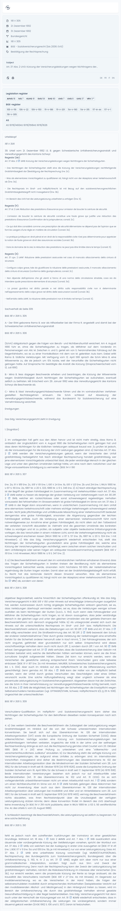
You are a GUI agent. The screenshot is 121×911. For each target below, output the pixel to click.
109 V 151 (36, 484)
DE (101, 77)
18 (11, 98)
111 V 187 (27, 663)
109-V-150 (36, 109)
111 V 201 (27, 749)
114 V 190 (70, 467)
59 (41, 98)
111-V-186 (49, 109)
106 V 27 (63, 877)
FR (105, 77)
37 (80, 98)
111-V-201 (60, 109)
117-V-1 (107, 109)
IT (109, 77)
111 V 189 (18, 484)
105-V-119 (11, 109)
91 (31, 98)
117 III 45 (111, 846)
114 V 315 (39, 804)
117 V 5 (19, 849)
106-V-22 (23, 109)
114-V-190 (72, 109)
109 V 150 (43, 601)
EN (113, 77)
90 (51, 98)
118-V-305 (12, 114)
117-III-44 (97, 109)
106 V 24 (52, 484)
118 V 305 (10, 143)
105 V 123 (71, 484)
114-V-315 (84, 109)
